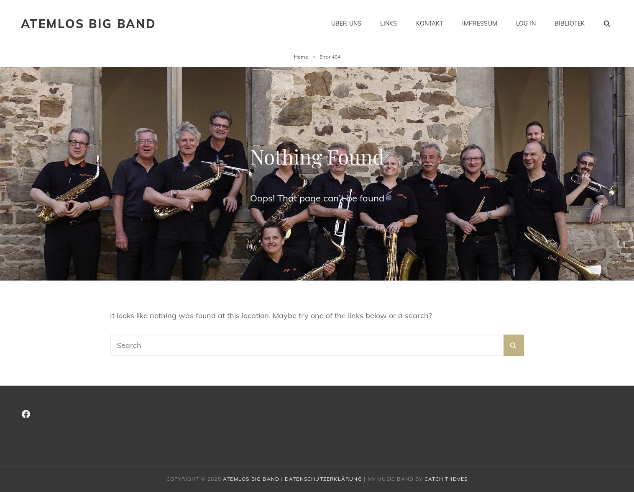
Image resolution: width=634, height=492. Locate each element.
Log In (526, 23)
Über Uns (346, 23)
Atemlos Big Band (88, 23)
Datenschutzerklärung (323, 479)
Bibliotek (570, 23)
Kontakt (429, 23)
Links (388, 23)
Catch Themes (446, 479)
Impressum (479, 23)
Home (301, 57)
